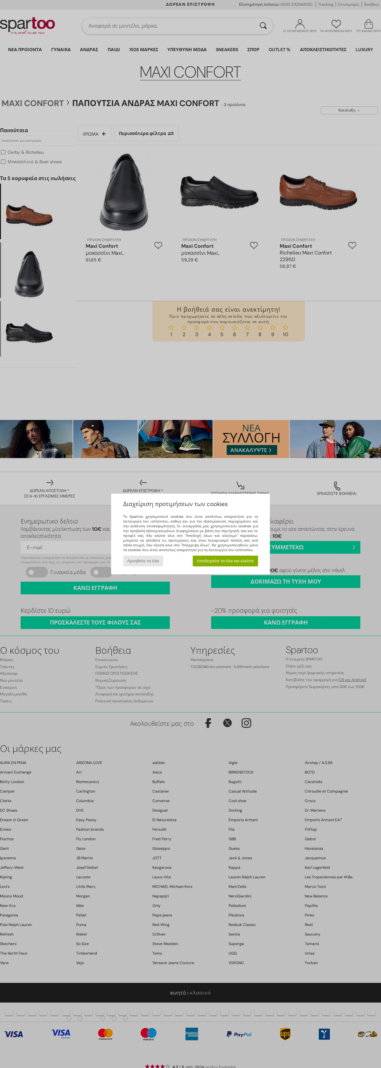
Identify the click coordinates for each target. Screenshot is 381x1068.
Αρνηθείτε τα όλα (143, 560)
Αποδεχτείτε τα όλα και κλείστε (225, 560)
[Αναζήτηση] (263, 26)
